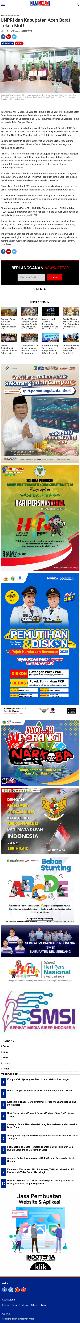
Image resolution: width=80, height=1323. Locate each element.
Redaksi (6, 1305)
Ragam (16, 16)
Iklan (43, 1305)
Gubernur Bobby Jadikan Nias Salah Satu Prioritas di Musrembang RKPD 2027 (71, 351)
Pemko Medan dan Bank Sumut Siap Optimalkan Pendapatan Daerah (71, 324)
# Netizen (6, 1063)
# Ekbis (5, 1057)
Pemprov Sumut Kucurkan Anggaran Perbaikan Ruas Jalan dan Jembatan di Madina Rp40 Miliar (8, 328)
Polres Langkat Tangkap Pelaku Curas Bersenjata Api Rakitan (39, 1090)
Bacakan (7, 43)
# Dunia (5, 1052)
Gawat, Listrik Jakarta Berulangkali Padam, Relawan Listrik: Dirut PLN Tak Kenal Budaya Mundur (50, 327)
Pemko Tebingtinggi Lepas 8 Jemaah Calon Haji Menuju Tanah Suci (9, 351)
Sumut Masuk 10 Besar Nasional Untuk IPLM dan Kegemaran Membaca (29, 350)
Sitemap (35, 1305)
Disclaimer (24, 1305)
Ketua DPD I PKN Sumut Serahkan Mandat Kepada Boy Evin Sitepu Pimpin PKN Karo (29, 325)
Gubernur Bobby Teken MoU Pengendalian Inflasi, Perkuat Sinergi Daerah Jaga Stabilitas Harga (50, 353)
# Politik (5, 1068)
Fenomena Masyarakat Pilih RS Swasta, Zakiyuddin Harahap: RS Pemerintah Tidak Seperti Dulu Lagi (40, 1171)
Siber (14, 1305)
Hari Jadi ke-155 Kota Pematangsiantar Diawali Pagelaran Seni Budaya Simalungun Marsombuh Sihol (40, 1148)
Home (3, 16)
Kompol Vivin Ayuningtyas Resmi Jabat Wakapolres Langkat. (39, 1079)
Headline (9, 16)
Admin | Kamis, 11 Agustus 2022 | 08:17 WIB (16, 31)
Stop (19, 43)
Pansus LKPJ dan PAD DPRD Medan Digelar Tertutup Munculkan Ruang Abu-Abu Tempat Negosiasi (40, 1182)
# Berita (5, 1046)
